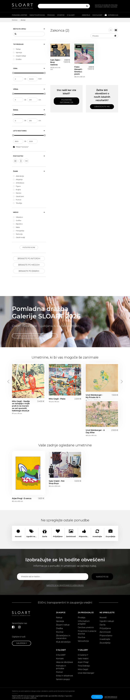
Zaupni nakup (63, 625)
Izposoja (60, 621)
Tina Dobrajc (84, 666)
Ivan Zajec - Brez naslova (55, 62)
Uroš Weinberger (86, 673)
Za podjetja (105, 643)
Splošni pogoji (63, 679)
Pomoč (59, 672)
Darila (102, 625)
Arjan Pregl (83, 662)
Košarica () (111, 15)
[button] (104, 35)
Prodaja (51, 15)
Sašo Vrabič (83, 658)
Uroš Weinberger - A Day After (95, 431)
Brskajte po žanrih (29, 271)
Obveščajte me (102, 107)
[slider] (13, 73)
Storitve (60, 15)
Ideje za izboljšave (64, 662)
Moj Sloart (97, 15)
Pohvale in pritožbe (61, 667)
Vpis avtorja (83, 641)
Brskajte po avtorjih (29, 258)
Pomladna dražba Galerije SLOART (34, 336)
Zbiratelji (86, 15)
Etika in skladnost (64, 676)
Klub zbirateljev (63, 642)
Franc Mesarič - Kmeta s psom (78, 70)
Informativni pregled (84, 622)
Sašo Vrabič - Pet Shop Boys (56, 482)
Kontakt (60, 658)
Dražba (59, 628)
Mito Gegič (83, 669)
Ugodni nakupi (107, 621)
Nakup (59, 617)
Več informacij (110, 697)
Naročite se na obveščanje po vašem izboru (65, 585)
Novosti (103, 617)
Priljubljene (105, 628)
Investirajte (105, 639)
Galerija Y (21, 643)
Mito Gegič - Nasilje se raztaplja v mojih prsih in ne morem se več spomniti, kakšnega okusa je (21, 406)
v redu (97, 697)
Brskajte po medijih (29, 265)
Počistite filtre (29, 247)
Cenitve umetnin (86, 627)
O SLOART (61, 655)
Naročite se (102, 577)
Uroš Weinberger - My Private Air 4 (94, 396)
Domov (15, 20)
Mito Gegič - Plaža (57, 399)
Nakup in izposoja (37, 15)
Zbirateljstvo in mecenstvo (63, 636)
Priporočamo (106, 635)
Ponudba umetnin (19, 15)
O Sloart (71, 15)
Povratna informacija (66, 101)
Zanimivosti (105, 632)
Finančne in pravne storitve (87, 632)
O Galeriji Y (83, 655)
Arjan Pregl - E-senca (21, 498)
